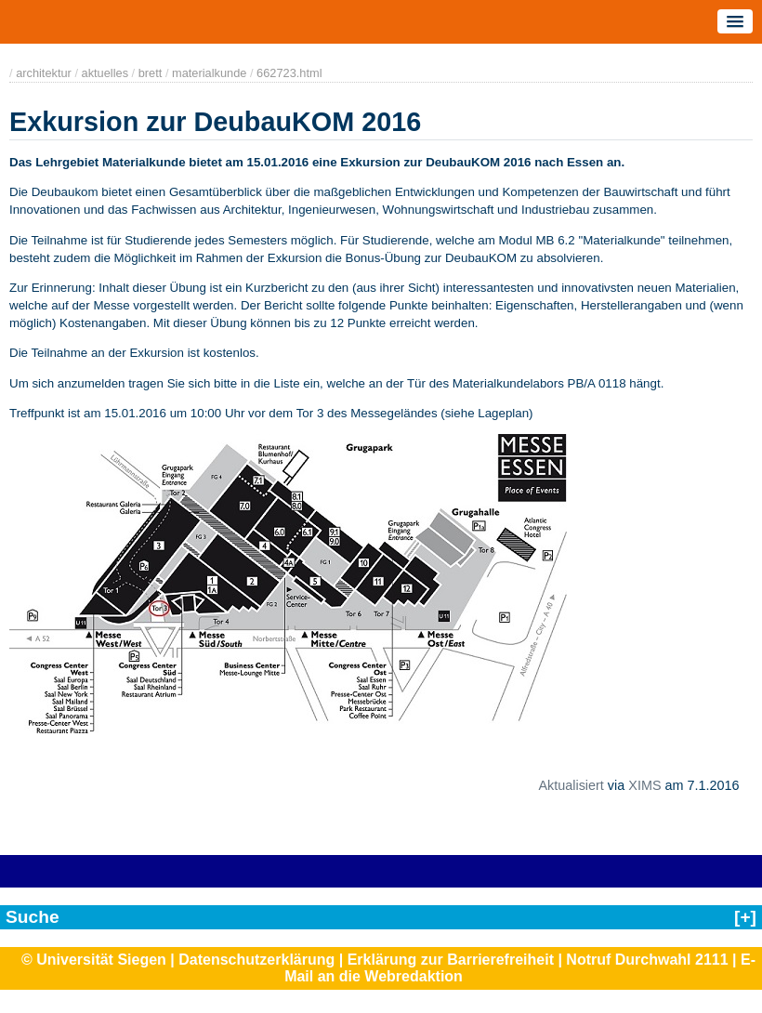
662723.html (289, 73)
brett (150, 73)
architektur (44, 73)
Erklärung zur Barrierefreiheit (451, 959)
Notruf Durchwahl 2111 (647, 959)
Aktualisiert (570, 785)
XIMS (644, 785)
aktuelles (105, 73)
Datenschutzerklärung (256, 959)
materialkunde (209, 73)
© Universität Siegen (93, 959)
